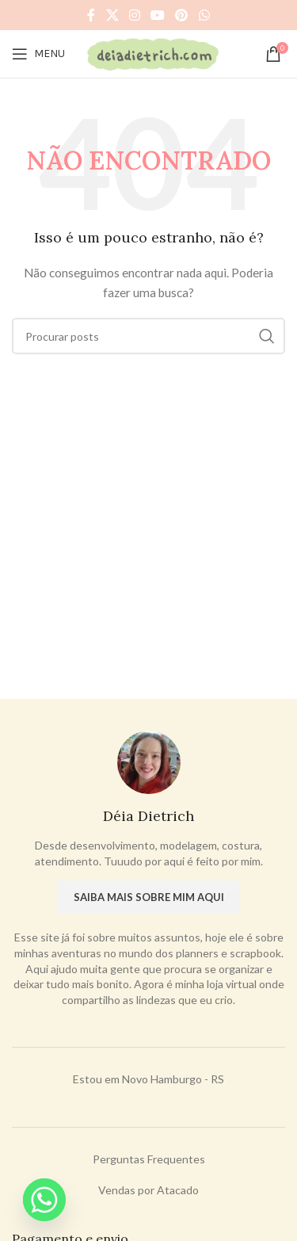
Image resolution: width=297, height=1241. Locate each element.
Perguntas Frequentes (149, 1159)
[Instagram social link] (134, 15)
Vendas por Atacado (148, 1190)
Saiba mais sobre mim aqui (149, 897)
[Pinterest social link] (181, 15)
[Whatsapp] (44, 1199)
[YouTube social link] (158, 15)
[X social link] (112, 15)
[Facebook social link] (91, 15)
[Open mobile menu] (38, 54)
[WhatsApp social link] (204, 15)
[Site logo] (152, 52)
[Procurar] (148, 336)
